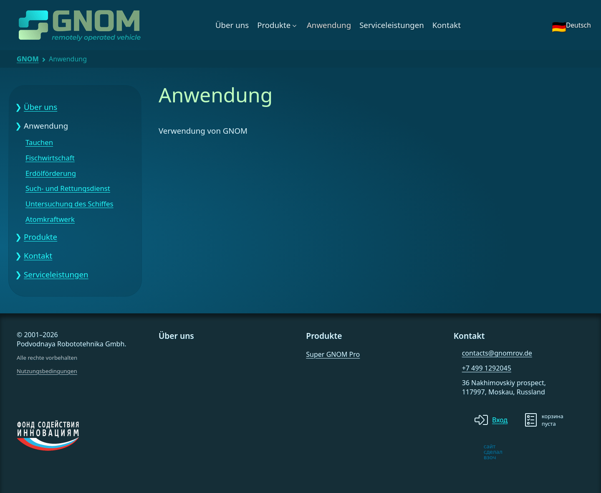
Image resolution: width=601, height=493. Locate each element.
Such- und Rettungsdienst (67, 188)
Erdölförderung (50, 173)
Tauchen (39, 142)
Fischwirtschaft (50, 158)
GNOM (28, 59)
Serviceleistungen (391, 25)
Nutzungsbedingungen (47, 371)
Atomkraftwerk (50, 219)
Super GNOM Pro (333, 354)
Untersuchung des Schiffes (69, 204)
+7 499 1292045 (486, 368)
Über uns (232, 25)
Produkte (273, 25)
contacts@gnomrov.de (497, 353)
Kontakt (446, 25)
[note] (460, 451)
